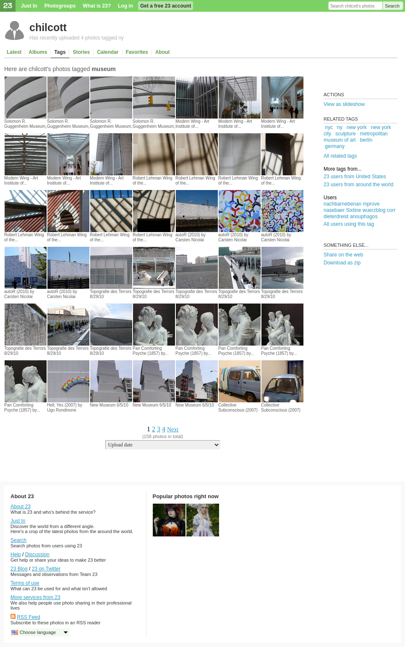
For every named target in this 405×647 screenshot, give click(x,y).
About (162, 52)
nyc (329, 127)
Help (15, 554)
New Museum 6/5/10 (109, 405)
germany (335, 146)
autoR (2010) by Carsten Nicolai (190, 237)
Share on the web (343, 255)
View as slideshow (344, 104)
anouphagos (364, 216)
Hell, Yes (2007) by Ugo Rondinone (64, 407)
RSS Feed (28, 617)
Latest (14, 52)
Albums (38, 52)
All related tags (340, 156)
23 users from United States (355, 177)
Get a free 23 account (165, 6)
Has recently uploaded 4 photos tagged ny (76, 38)
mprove (371, 204)
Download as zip (342, 263)
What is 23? (97, 6)
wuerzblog (374, 210)
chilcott (48, 27)
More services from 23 (35, 597)
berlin (366, 140)
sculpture (345, 134)
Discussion (37, 554)
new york (357, 127)
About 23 (20, 507)
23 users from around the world (358, 184)
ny (339, 127)
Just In (29, 6)
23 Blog (19, 569)
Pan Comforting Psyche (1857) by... (150, 351)
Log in (125, 6)
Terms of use (24, 583)
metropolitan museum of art (356, 137)
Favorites (137, 52)
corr (391, 210)
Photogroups (60, 6)
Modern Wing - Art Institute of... (192, 124)
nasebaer (334, 210)
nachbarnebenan (342, 204)
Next (172, 429)
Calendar (107, 52)
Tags (59, 52)
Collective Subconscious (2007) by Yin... (238, 410)
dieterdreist (336, 216)
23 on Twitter (46, 569)
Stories (81, 52)
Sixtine (353, 210)
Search (392, 5)
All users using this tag (349, 224)
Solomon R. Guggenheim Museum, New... (25, 126)
